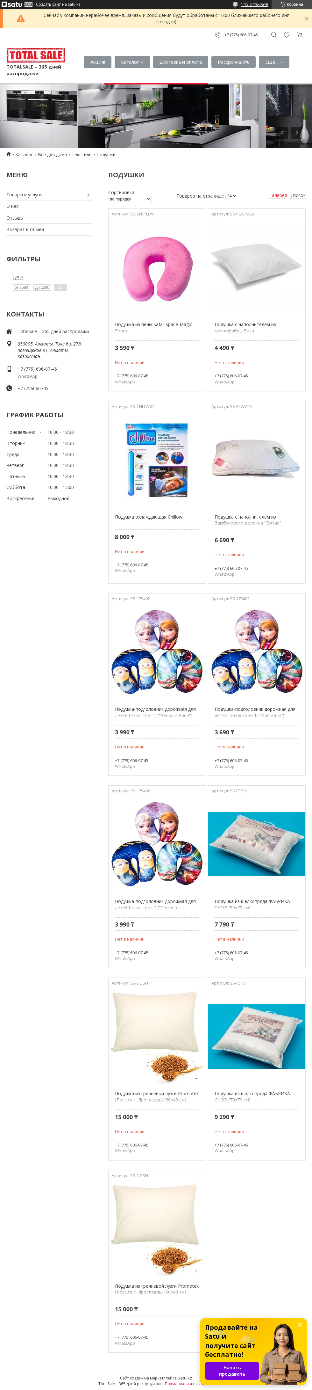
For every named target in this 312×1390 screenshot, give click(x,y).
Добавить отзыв (286, 35)
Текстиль (82, 154)
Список (298, 195)
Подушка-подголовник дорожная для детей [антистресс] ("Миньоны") (255, 712)
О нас (12, 206)
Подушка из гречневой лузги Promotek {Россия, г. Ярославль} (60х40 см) (157, 1096)
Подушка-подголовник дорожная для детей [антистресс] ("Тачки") (155, 904)
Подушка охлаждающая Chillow (148, 517)
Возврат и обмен (25, 229)
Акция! (97, 62)
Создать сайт (48, 4)
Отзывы (15, 218)
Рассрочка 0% (233, 62)
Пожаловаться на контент (189, 1383)
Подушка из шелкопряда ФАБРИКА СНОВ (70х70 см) (252, 1096)
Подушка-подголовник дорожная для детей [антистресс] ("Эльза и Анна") (155, 712)
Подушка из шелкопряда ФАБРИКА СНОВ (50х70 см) (252, 904)
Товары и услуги (24, 195)
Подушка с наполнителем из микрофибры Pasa (245, 327)
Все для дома (52, 154)
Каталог (130, 62)
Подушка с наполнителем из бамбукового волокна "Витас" (248, 520)
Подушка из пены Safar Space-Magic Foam (153, 327)
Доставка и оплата (181, 62)
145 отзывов (254, 4)
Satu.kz (185, 1378)
